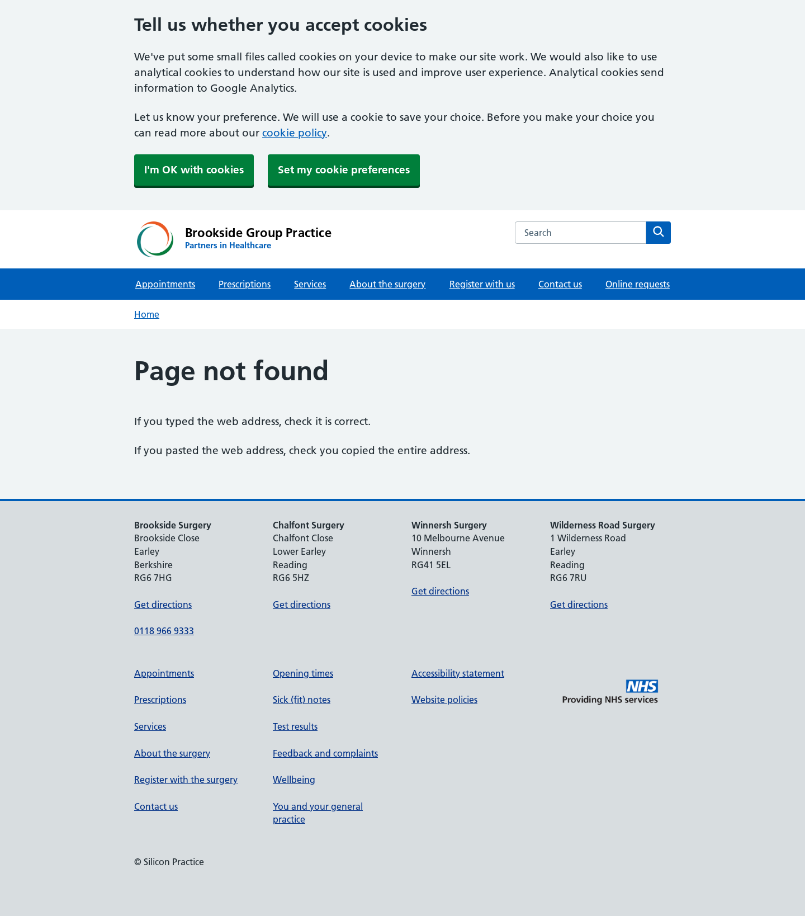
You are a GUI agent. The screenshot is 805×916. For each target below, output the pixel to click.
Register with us (482, 284)
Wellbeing (294, 779)
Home (146, 314)
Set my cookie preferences (344, 169)
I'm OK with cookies (194, 169)
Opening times (303, 673)
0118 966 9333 (164, 630)
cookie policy (294, 132)
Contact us (560, 284)
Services (310, 284)
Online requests (637, 284)
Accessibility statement (457, 673)
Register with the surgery (186, 779)
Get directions (163, 604)
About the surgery (387, 284)
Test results (295, 726)
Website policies (444, 699)
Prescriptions (245, 284)
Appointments (165, 284)
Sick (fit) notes (301, 699)
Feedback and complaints (325, 753)
